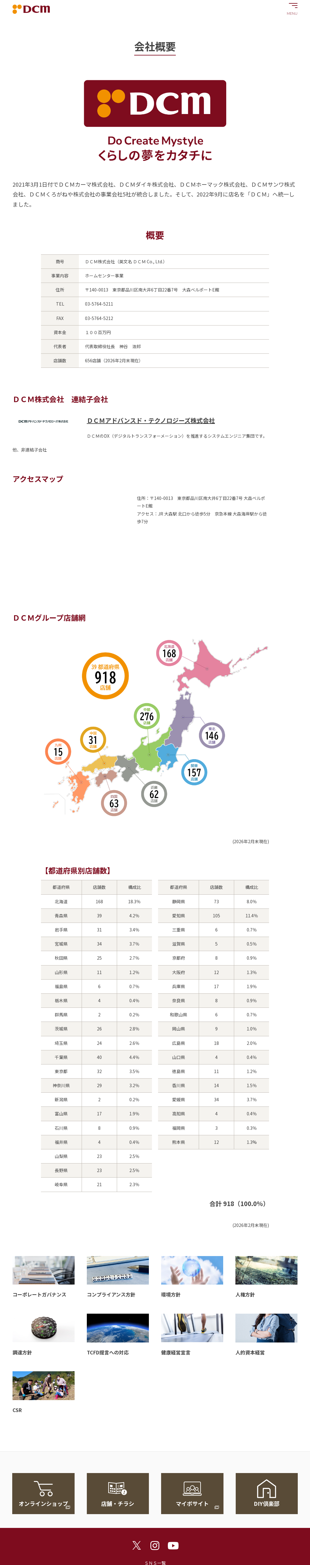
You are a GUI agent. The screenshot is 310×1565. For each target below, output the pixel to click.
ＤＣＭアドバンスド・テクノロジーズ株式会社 (151, 420)
